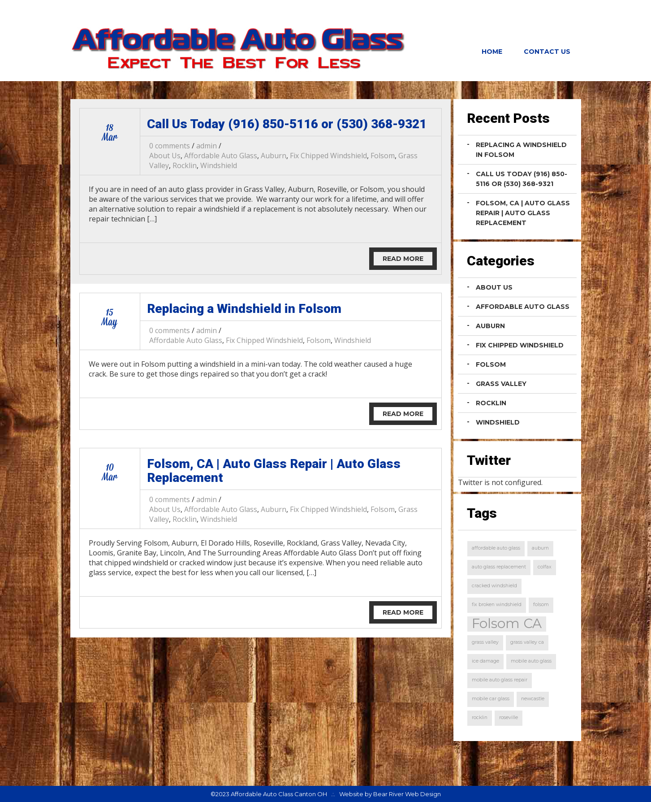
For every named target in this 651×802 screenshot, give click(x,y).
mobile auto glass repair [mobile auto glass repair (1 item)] (499, 680)
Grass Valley (501, 384)
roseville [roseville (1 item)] (508, 717)
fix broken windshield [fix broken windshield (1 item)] (497, 604)
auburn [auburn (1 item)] (540, 548)
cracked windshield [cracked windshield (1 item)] (494, 586)
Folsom (383, 155)
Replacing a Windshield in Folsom (244, 308)
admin (206, 146)
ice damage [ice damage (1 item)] (485, 661)
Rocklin (184, 165)
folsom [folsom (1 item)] (541, 604)
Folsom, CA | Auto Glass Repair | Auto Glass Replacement (274, 470)
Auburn (273, 155)
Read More (403, 259)
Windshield (218, 165)
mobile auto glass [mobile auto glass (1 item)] (531, 661)
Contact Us (547, 52)
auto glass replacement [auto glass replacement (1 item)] (499, 567)
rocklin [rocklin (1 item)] (479, 717)
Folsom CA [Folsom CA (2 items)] (507, 623)
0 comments (169, 146)
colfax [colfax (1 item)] (545, 567)
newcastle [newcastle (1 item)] (532, 699)
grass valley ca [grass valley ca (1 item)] (527, 642)
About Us (165, 155)
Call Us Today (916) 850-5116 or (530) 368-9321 (287, 124)
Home (492, 52)
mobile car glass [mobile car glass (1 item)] (490, 699)
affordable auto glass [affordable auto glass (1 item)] (496, 548)
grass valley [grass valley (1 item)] (485, 642)
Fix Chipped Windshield (328, 155)
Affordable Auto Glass (220, 155)
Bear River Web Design (407, 794)
